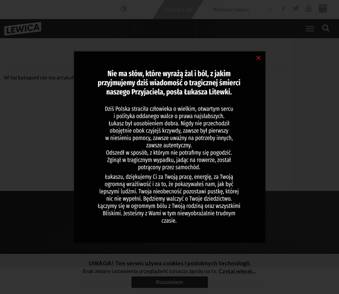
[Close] (258, 57)
